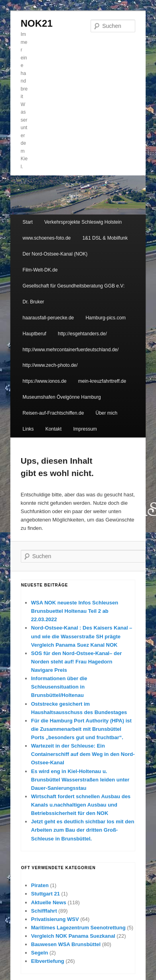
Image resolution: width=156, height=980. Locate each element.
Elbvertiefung (47, 961)
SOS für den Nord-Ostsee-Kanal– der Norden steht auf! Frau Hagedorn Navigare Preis (76, 661)
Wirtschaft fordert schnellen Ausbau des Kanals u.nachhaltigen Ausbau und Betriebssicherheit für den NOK (80, 804)
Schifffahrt (44, 911)
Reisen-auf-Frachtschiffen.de (53, 413)
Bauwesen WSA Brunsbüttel (66, 944)
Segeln (39, 953)
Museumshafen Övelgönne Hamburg (62, 397)
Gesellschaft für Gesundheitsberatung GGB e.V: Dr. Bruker (74, 294)
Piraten (40, 885)
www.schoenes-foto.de (47, 238)
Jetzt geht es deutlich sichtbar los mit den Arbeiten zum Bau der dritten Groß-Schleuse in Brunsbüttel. (82, 830)
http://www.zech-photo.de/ (50, 365)
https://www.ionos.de (45, 381)
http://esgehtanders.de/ (82, 334)
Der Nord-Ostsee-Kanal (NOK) (55, 254)
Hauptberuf (34, 334)
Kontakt (53, 429)
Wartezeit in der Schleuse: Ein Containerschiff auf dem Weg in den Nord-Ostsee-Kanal (83, 754)
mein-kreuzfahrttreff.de (102, 381)
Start (28, 222)
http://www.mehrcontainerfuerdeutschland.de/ (71, 349)
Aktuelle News (48, 902)
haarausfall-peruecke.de (48, 318)
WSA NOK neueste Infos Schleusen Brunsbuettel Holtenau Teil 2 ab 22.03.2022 (74, 611)
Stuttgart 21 (45, 894)
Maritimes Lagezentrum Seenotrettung (78, 928)
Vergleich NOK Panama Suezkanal (73, 936)
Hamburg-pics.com (105, 318)
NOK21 (37, 23)
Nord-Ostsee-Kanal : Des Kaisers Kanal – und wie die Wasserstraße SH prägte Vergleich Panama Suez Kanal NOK (81, 636)
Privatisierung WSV (55, 919)
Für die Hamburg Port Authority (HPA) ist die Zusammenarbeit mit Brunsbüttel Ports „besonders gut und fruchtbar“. (81, 729)
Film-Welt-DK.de (40, 270)
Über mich (107, 413)
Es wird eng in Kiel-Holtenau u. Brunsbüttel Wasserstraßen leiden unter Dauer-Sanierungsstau (80, 779)
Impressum (85, 429)
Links (28, 429)
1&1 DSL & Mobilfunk (105, 238)
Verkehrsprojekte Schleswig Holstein (83, 222)
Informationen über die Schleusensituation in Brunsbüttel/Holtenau (59, 686)
